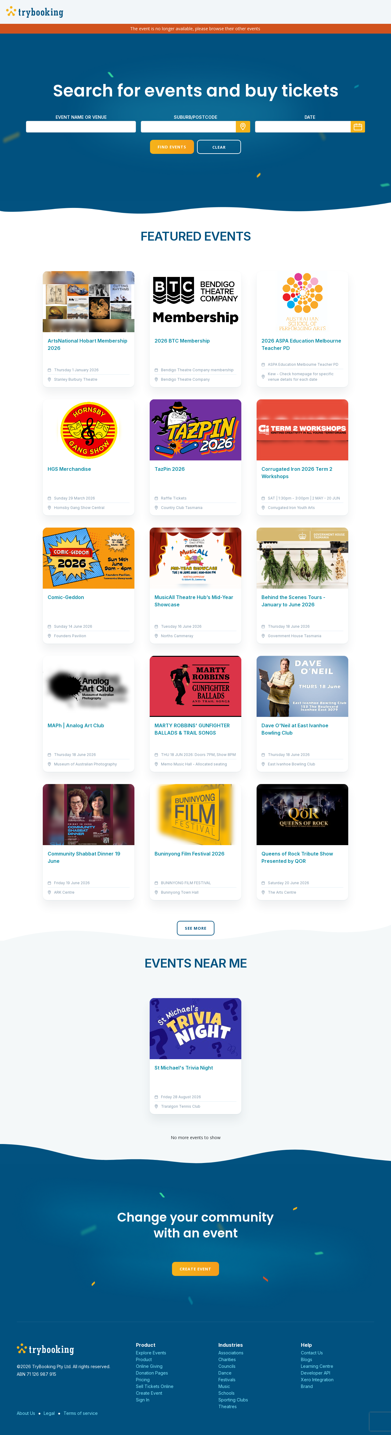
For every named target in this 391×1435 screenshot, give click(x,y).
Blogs (306, 1359)
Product (144, 1359)
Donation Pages (152, 1372)
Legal (49, 1413)
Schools (226, 1393)
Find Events (172, 147)
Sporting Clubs (233, 1399)
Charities (227, 1359)
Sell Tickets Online (155, 1386)
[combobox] (195, 127)
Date (310, 117)
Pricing (143, 1379)
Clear (219, 147)
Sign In (142, 1399)
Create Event (195, 1269)
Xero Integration (317, 1379)
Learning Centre (317, 1366)
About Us (26, 1413)
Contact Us (312, 1352)
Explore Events (151, 1352)
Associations (230, 1352)
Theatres (227, 1406)
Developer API (315, 1372)
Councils (227, 1366)
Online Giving (149, 1366)
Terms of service (81, 1413)
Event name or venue (81, 117)
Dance (225, 1372)
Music (224, 1386)
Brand (307, 1386)
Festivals (227, 1379)
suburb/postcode (195, 117)
